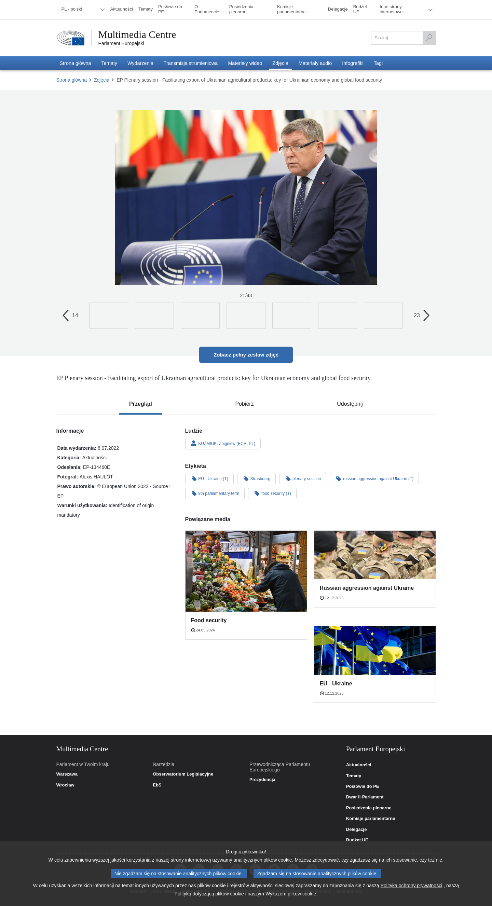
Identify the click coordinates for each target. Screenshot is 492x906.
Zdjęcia (101, 80)
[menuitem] (82, 9)
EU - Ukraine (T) (209, 478)
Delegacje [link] (356, 829)
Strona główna (71, 80)
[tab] (140, 404)
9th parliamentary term (215, 493)
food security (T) (272, 493)
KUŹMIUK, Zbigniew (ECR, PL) (223, 443)
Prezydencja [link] (262, 779)
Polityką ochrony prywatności (411, 885)
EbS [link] (157, 785)
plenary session (303, 478)
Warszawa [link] (67, 774)
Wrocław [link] (65, 785)
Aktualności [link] (358, 765)
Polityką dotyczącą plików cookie (209, 893)
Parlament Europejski (121, 43)
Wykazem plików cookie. (291, 893)
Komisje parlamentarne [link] (370, 818)
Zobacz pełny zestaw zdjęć (246, 355)
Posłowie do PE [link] (362, 786)
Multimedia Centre (137, 34)
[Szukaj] (429, 37)
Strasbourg (257, 478)
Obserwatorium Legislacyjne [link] (183, 774)
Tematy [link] (353, 775)
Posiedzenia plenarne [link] (369, 808)
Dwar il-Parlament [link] (365, 797)
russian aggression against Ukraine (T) (374, 478)
